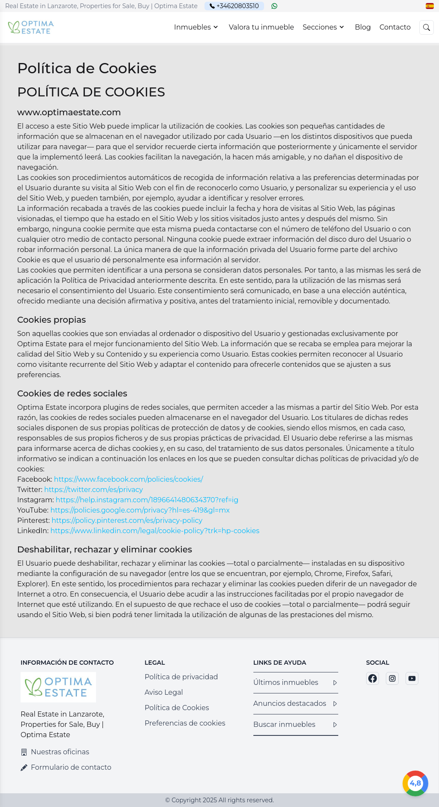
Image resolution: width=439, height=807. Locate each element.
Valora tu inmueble (261, 27)
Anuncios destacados (295, 703)
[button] (430, 6)
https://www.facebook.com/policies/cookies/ (128, 479)
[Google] (415, 783)
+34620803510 (237, 6)
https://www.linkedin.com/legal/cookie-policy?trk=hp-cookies (155, 531)
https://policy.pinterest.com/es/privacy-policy (126, 520)
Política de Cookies (176, 708)
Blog (363, 27)
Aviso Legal (163, 692)
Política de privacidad (181, 677)
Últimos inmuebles (295, 682)
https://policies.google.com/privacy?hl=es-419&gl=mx (139, 510)
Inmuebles (197, 27)
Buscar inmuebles (295, 724)
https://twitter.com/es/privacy (93, 490)
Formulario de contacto (66, 767)
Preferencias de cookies (184, 723)
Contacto (395, 27)
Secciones (324, 27)
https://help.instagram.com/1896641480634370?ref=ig (147, 500)
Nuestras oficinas (55, 752)
